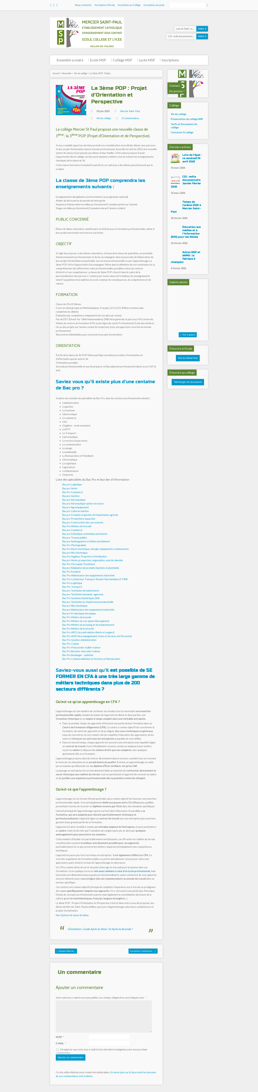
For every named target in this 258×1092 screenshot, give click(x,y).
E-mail (61, 1043)
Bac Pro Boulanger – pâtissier (77, 655)
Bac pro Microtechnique (75, 552)
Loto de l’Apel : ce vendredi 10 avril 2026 (192, 158)
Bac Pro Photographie (74, 545)
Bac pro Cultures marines (75, 511)
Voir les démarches (188, 358)
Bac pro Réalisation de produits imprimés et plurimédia (90, 567)
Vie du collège (80, 73)
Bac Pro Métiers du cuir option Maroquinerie (85, 621)
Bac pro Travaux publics (74, 537)
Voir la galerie (187, 334)
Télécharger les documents (188, 382)
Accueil (56, 73)
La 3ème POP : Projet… (101, 73)
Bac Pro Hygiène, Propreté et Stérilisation (84, 556)
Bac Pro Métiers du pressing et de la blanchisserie (88, 624)
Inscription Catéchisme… (142, 951)
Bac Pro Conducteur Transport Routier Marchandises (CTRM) (95, 579)
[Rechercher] (187, 5)
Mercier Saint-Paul (130, 111)
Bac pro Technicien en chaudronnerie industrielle (87, 602)
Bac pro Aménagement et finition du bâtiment (86, 541)
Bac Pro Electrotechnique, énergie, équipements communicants (95, 549)
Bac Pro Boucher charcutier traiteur (81, 651)
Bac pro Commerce (72, 530)
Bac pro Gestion (70, 496)
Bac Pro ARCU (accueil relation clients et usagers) (88, 632)
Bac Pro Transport (72, 586)
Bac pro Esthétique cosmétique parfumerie (84, 533)
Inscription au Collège (129, 5)
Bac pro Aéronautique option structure (83, 503)
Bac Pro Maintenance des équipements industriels (88, 575)
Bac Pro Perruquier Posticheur (78, 564)
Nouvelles (67, 73)
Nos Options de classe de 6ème (72, 915)
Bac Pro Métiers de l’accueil (76, 526)
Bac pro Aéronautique (74, 499)
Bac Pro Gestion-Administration (79, 640)
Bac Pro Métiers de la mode (76, 617)
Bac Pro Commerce (72, 492)
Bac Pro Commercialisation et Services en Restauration (91, 658)
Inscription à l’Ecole (104, 5)
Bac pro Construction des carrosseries (82, 522)
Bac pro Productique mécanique (79, 613)
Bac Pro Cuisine (70, 643)
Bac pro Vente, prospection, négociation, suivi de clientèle (92, 560)
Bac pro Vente (69, 488)
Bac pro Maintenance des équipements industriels (88, 609)
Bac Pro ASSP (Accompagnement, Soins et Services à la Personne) (97, 636)
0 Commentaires (130, 118)
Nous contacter (83, 5)
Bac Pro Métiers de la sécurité (78, 628)
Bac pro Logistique (72, 484)
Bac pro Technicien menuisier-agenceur (83, 594)
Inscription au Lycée (153, 5)
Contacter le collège (182, 132)
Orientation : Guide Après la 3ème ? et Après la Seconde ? (100, 929)
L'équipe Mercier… (66, 951)
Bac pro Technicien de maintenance (80, 590)
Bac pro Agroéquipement (75, 507)
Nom (60, 1037)
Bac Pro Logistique (72, 583)
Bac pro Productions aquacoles (78, 518)
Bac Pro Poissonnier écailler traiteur (81, 647)
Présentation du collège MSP (187, 119)
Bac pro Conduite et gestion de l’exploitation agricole (90, 515)
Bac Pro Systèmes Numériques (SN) (80, 598)
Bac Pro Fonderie (71, 571)
